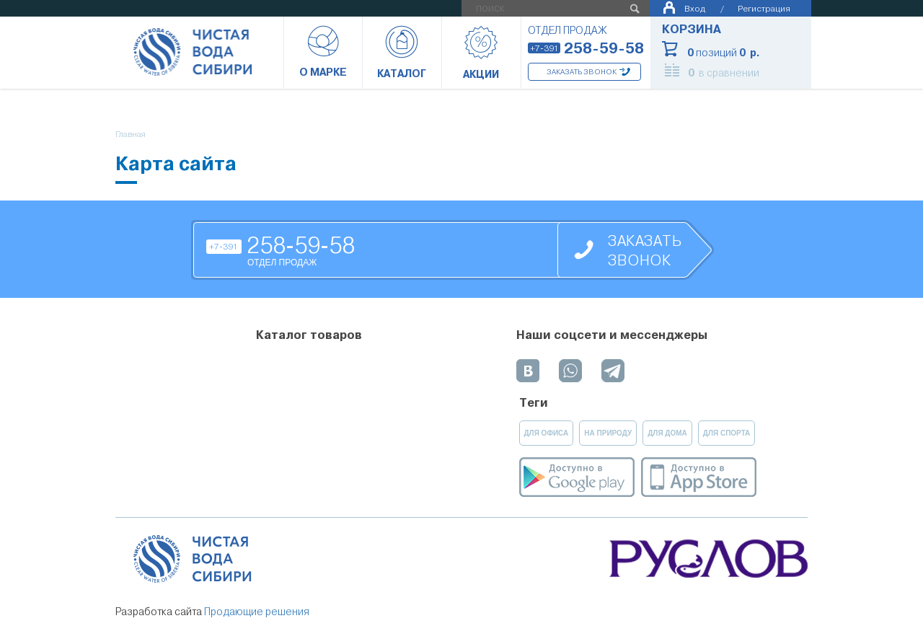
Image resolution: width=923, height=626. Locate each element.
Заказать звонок (582, 71)
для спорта (727, 433)
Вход (694, 8)
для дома (667, 433)
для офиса (546, 433)
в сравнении (723, 72)
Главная (130, 134)
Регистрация (764, 8)
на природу (608, 433)
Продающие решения (256, 611)
